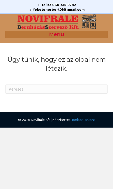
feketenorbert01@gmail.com (56, 10)
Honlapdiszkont (83, 120)
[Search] (56, 89)
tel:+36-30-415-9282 (56, 5)
